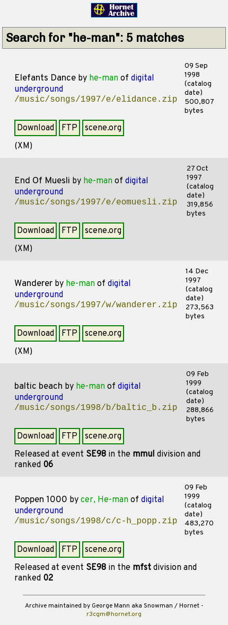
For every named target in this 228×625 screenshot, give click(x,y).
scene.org (103, 128)
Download (35, 128)
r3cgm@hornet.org (114, 614)
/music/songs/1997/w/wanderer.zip (95, 305)
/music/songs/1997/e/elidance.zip (95, 99)
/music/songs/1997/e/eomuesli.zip (95, 202)
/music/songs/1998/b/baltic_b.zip (95, 408)
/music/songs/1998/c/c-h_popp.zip (95, 521)
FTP (69, 128)
